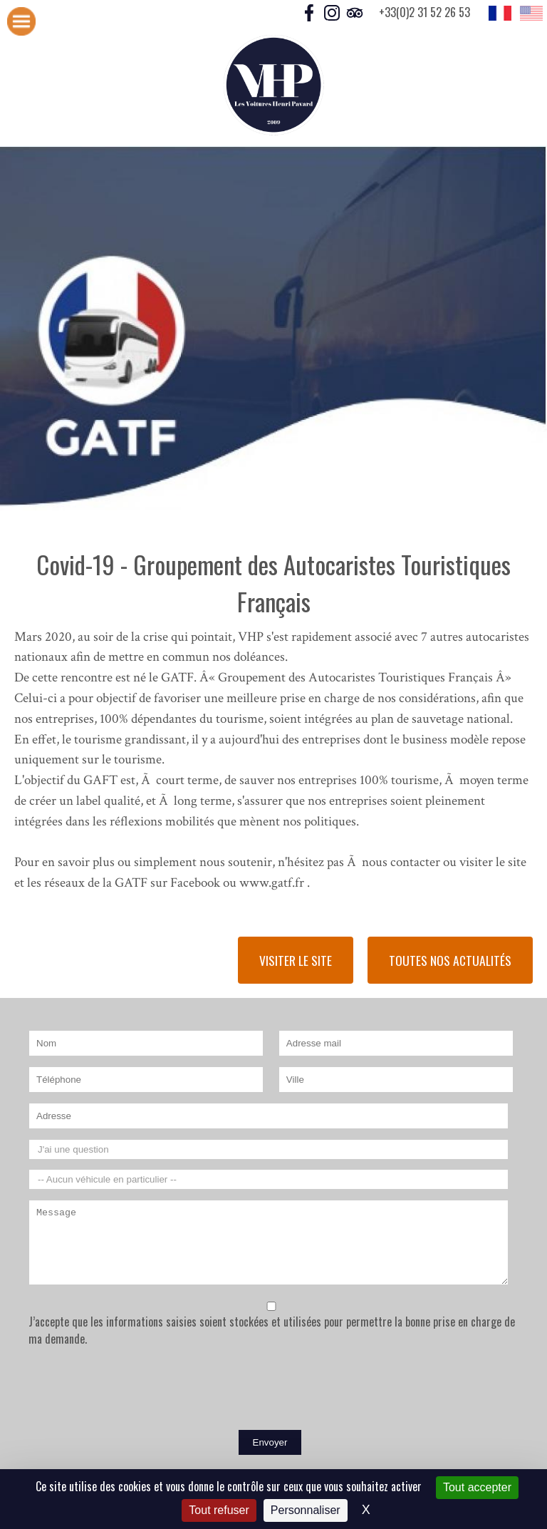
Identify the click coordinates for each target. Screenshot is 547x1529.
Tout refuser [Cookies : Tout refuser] (219, 1510)
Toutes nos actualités (450, 960)
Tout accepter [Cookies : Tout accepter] (477, 1487)
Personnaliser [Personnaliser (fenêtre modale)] (305, 1510)
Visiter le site (295, 960)
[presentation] (136, 1391)
